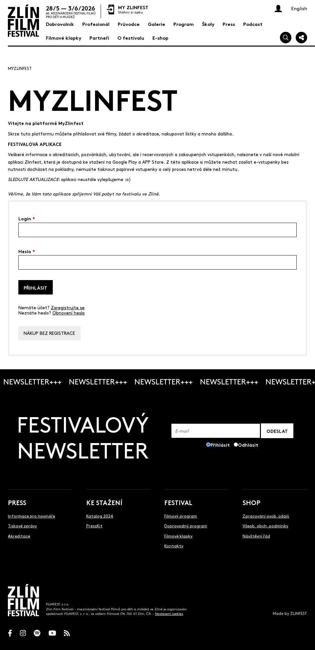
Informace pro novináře (31, 515)
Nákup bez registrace (49, 333)
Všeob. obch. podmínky (265, 525)
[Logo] (23, 21)
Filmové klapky (178, 535)
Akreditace (19, 535)
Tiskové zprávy (22, 525)
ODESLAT (277, 431)
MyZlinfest (20, 68)
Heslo (26, 251)
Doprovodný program (185, 525)
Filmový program (180, 515)
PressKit (94, 525)
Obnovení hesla (68, 312)
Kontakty (174, 545)
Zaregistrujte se (68, 307)
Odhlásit (248, 444)
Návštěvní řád (256, 535)
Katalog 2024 (99, 515)
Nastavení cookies (169, 613)
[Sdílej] (301, 37)
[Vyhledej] (285, 37)
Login (26, 218)
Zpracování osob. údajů (266, 515)
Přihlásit (35, 287)
